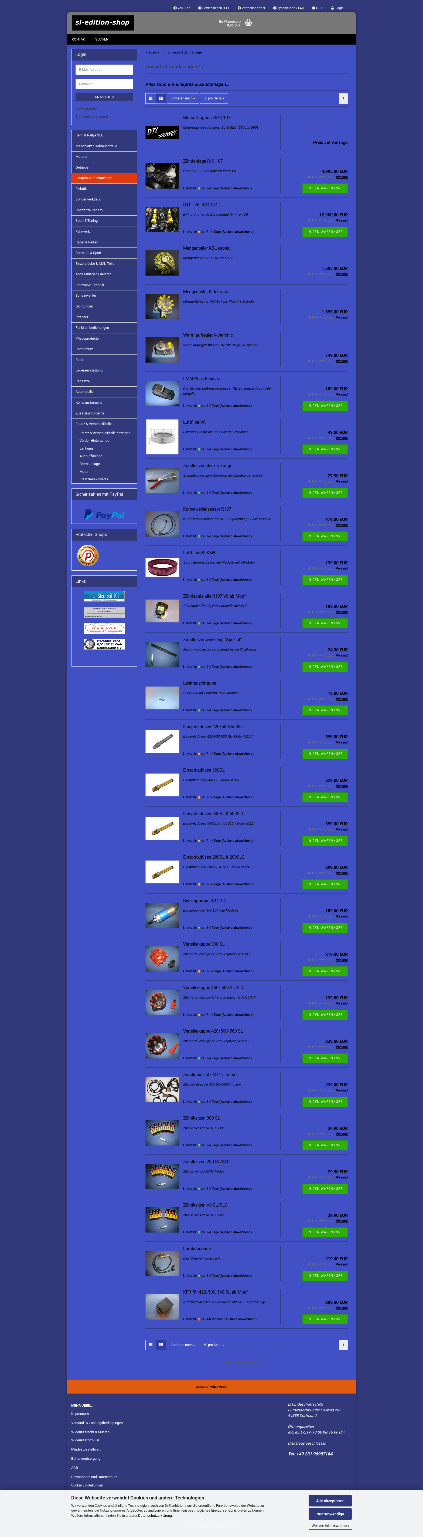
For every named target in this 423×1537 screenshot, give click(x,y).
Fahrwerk (83, 237)
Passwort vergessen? (92, 122)
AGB (74, 1473)
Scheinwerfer (86, 301)
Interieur (82, 322)
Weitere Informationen (330, 1525)
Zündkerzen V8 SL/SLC (205, 1210)
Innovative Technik (90, 290)
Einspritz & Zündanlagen (94, 183)
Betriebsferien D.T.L (214, 8)
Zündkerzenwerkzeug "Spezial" (212, 645)
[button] (150, 104)
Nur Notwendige (330, 1514)
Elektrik (81, 194)
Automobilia (85, 397)
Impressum (80, 1419)
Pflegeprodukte (87, 344)
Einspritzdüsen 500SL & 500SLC (213, 819)
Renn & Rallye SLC (89, 141)
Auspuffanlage (91, 461)
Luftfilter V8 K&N (199, 558)
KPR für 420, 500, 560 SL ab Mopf (215, 1297)
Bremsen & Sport (88, 258)
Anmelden (104, 103)
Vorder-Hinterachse (94, 446)
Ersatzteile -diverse (94, 485)
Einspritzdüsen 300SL (204, 775)
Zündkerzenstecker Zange (207, 471)
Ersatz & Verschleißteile (94, 429)
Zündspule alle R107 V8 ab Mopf (214, 601)
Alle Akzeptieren (330, 1501)
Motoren (82, 162)
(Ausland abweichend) (236, 194)
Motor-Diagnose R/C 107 (206, 123)
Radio (80, 365)
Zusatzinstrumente (90, 419)
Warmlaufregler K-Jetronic (208, 340)
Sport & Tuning (87, 226)
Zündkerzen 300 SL (201, 1123)
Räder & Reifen (87, 248)
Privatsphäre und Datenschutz (94, 1482)
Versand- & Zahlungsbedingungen (97, 1428)
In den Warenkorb (325, 194)
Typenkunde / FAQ (288, 8)
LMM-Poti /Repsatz (201, 384)
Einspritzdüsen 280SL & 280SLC (213, 862)
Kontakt (79, 39)
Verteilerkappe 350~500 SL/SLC (213, 993)
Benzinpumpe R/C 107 (204, 906)
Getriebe (82, 173)
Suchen (101, 39)
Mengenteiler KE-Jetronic (206, 253)
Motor (84, 477)
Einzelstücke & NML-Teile (95, 269)
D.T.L (317, 8)
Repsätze (83, 386)
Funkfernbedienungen (92, 333)
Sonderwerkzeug (88, 205)
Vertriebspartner (251, 8)
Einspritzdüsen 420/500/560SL (213, 732)
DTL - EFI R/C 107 (200, 210)
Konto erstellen (87, 114)
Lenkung (86, 454)
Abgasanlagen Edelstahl (94, 279)
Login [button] (337, 8)
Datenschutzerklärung (155, 1515)
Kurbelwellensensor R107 (207, 514)
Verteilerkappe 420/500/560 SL (213, 1036)
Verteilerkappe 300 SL (204, 949)
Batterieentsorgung (85, 1464)
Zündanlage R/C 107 (203, 166)
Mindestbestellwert (86, 1455)
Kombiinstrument (89, 408)
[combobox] (183, 104)
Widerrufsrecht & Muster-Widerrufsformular (90, 1441)
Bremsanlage (90, 469)
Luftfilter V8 (194, 427)
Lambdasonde (197, 1254)
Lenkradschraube (199, 688)
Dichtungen (84, 312)
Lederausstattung (89, 376)
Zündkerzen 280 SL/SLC (206, 1167)
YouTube (181, 8)
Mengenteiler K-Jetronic (205, 297)
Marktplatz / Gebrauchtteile (96, 151)
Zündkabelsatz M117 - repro (210, 1080)
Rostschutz (84, 354)
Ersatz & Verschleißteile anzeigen (105, 438)
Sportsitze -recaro (89, 215)
